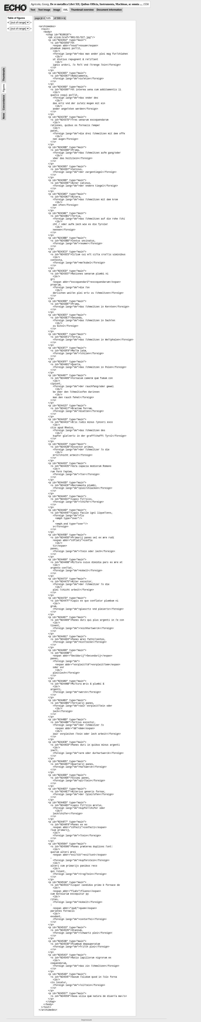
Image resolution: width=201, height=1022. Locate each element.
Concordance (3, 102)
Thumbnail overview (82, 9)
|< (42, 18)
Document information (109, 9)
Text (32, 9)
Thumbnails (3, 74)
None (3, 116)
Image (56, 9)
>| (64, 18)
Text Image (44, 9)
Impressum (86, 1020)
